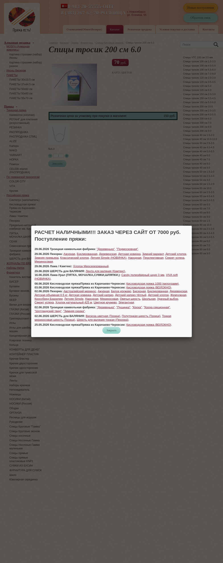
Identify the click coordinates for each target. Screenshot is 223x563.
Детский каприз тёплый (130, 295)
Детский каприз (103, 295)
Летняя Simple (73, 298)
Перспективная (153, 257)
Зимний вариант (153, 254)
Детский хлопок (175, 254)
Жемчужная (178, 295)
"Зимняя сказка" (74, 311)
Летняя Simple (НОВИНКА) (108, 257)
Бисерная (139, 291)
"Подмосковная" (127, 249)
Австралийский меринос (80, 291)
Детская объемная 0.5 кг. (51, 295)
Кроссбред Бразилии (49, 298)
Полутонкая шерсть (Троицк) (141, 316)
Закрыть (111, 330)
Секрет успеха (174, 257)
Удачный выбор (167, 298)
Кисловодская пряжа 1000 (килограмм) (152, 283)
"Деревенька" (106, 249)
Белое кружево (121, 291)
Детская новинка (129, 254)
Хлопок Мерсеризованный (91, 266)
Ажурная (69, 254)
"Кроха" (137, 307)
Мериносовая (44, 261)
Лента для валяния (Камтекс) (105, 271)
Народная (134, 257)
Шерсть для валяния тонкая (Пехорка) (102, 319)
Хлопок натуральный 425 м (74, 302)
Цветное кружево (105, 302)
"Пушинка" (123, 307)
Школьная (149, 298)
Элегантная (126, 302)
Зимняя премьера (47, 257)
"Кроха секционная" (157, 307)
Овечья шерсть (130, 298)
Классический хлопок (74, 257)
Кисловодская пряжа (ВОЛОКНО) (148, 287)
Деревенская (107, 254)
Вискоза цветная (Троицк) (103, 316)
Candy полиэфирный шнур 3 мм (142, 275)
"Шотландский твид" (48, 311)
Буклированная (87, 254)
